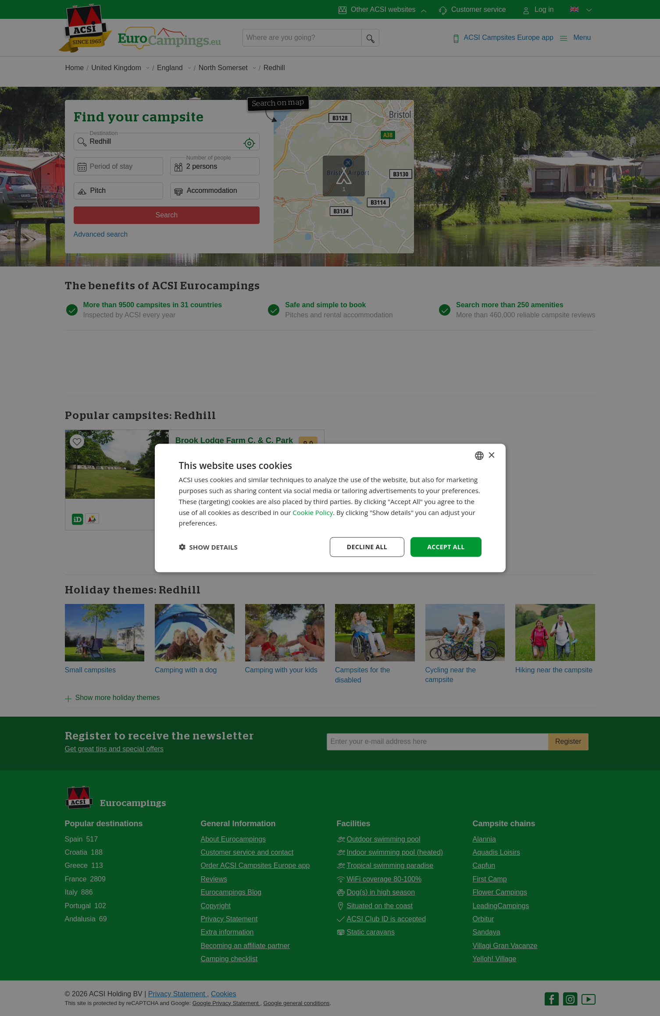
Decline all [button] (367, 547)
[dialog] (330, 508)
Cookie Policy (313, 512)
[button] (208, 547)
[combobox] (479, 455)
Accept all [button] (445, 547)
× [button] (491, 455)
